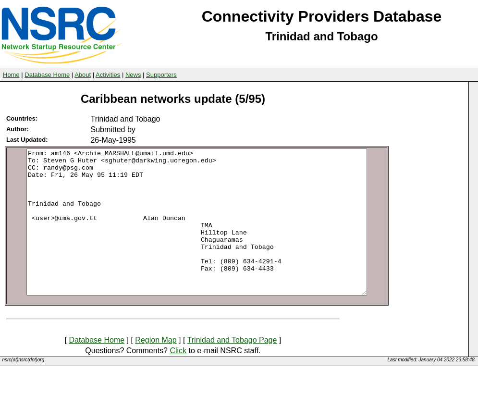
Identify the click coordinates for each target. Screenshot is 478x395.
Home (11, 74)
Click (178, 379)
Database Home (47, 74)
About (82, 74)
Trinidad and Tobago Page (232, 369)
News (133, 74)
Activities (108, 74)
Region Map (155, 369)
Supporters (161, 74)
